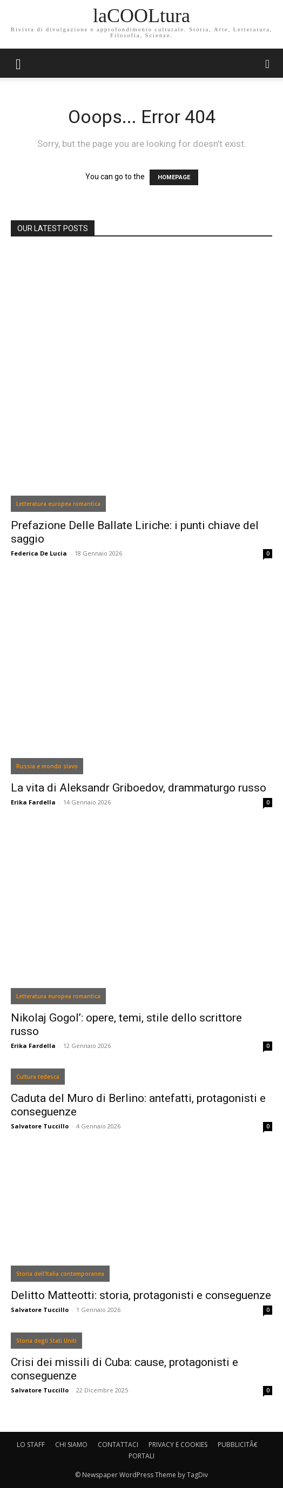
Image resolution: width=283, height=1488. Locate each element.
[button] (268, 63)
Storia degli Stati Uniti (46, 1340)
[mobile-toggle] (18, 63)
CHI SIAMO (71, 1444)
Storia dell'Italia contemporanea (60, 1273)
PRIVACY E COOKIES (178, 1444)
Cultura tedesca (37, 1076)
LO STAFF (31, 1444)
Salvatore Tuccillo (40, 1126)
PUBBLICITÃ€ (238, 1444)
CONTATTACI (118, 1444)
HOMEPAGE (174, 177)
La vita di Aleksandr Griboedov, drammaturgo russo (138, 787)
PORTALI (141, 1455)
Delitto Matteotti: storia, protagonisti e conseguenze (141, 1295)
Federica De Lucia (39, 553)
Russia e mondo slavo (47, 766)
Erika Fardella (33, 802)
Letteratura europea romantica (58, 504)
